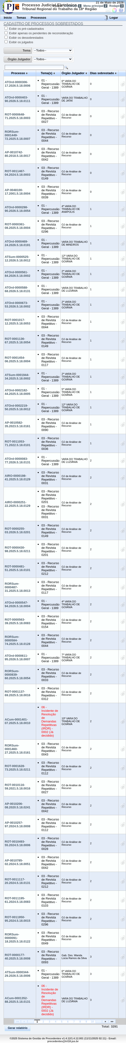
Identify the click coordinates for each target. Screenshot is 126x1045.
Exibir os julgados (20, 42)
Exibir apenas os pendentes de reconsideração (40, 33)
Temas (21, 17)
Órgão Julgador (19, 59)
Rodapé (116, 6)
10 (92, 1021)
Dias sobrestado (102, 73)
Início (8, 17)
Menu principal (95, 6)
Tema (26, 50)
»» (111, 1021)
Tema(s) (46, 73)
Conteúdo (73, 6)
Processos (38, 17)
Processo (18, 73)
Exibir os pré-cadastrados (26, 28)
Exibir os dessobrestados (25, 37)
